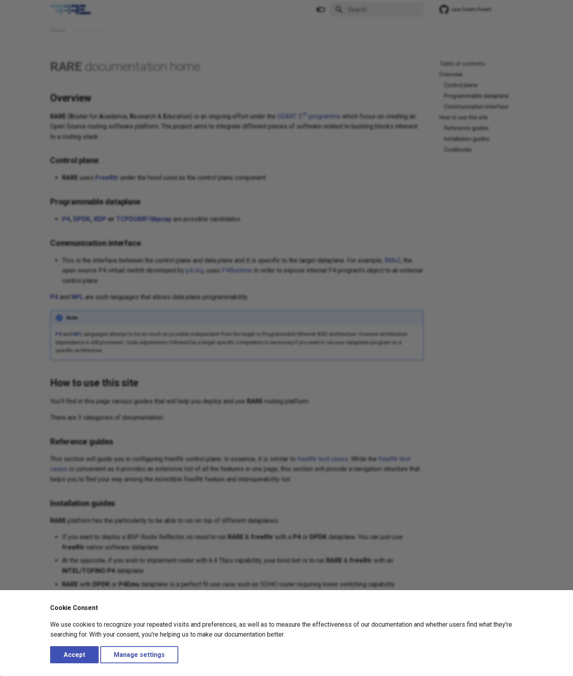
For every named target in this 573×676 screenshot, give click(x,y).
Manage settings (139, 654)
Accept (74, 654)
